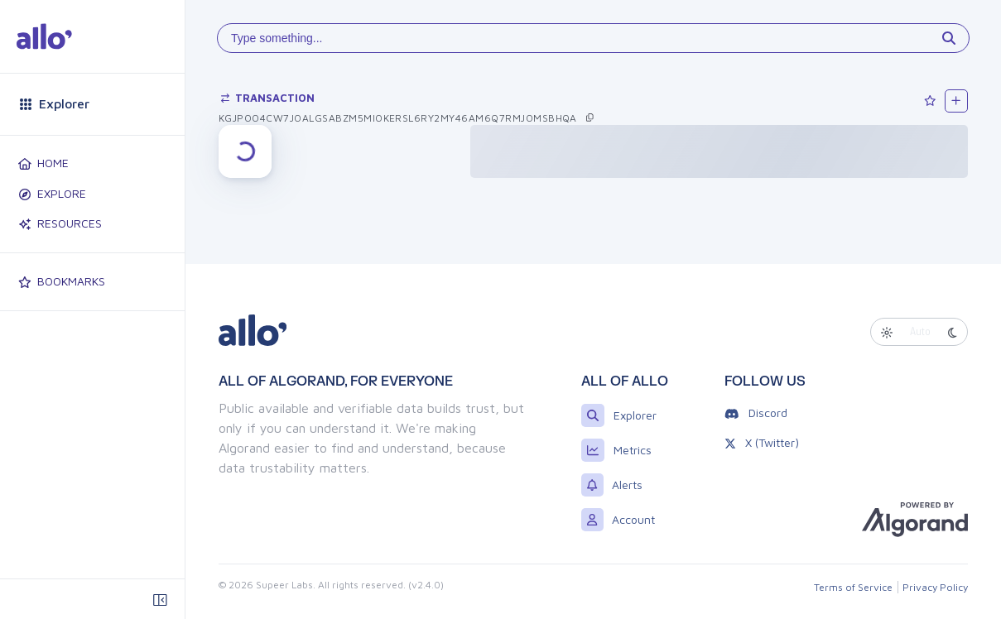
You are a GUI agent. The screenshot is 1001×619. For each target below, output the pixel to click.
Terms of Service (853, 587)
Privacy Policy (935, 587)
